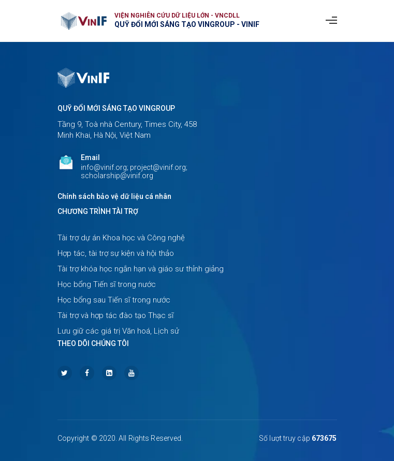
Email (90, 157)
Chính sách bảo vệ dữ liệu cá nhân (114, 196)
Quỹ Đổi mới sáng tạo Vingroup (116, 108)
